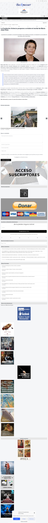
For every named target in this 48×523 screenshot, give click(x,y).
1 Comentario (7, 129)
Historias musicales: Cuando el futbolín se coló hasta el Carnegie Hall (12, 272)
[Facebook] (2, 238)
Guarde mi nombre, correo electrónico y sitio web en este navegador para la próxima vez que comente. (22, 154)
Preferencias (31, 518)
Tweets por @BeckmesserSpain (7, 305)
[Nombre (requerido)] (22, 144)
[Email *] (24, 227)
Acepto (16, 518)
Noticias (16, 24)
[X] (11, 238)
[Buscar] (44, 16)
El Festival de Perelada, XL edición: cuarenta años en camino (35, 257)
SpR (2, 24)
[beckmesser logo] (23, 2)
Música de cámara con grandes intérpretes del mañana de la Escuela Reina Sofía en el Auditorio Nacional (18, 276)
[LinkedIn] (20, 238)
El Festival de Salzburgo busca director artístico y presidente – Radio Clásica (13, 248)
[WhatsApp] (28, 238)
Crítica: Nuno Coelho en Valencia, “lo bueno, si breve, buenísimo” (12, 269)
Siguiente (45, 22)
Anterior (3, 22)
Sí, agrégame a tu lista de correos (14, 157)
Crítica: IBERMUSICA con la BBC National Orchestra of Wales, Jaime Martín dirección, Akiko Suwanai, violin (18, 283)
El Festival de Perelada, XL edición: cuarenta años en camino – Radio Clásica (13, 257)
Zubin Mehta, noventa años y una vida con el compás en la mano (28, 254)
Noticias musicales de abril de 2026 (7, 280)
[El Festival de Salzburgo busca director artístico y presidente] (24, 107)
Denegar (24, 518)
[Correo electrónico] (46, 238)
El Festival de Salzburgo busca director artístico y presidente (35, 18)
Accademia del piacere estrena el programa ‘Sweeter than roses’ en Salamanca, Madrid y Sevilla (16, 287)
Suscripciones (24, 188)
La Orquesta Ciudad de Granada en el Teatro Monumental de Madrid (12, 290)
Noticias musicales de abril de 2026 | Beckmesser (9, 254)
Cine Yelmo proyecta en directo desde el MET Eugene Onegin (15, 259)
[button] (34, 512)
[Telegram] (37, 238)
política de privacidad (26, 234)
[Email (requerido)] (22, 147)
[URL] (22, 150)
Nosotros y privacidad (24, 521)
